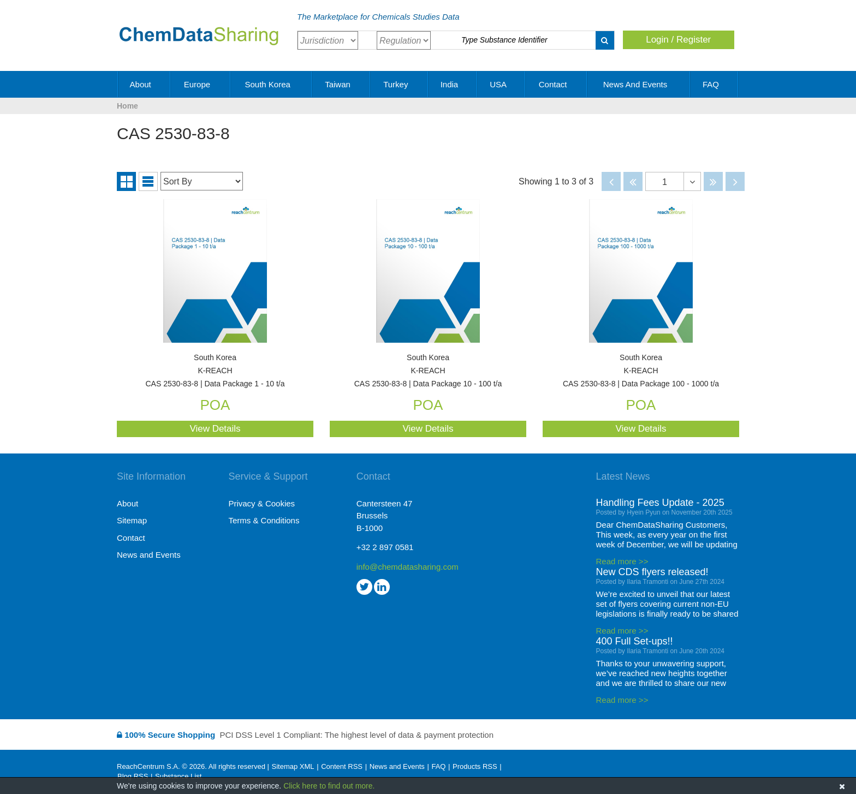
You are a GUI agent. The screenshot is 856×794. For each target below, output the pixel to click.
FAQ (715, 84)
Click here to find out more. (328, 785)
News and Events (639, 84)
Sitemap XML (292, 766)
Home (127, 106)
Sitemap (132, 520)
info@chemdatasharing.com (407, 566)
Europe (201, 84)
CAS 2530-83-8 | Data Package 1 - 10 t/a (215, 371)
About (144, 84)
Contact (557, 84)
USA (502, 84)
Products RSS (475, 766)
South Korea (271, 84)
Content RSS (341, 766)
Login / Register (678, 39)
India (453, 84)
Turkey (399, 84)
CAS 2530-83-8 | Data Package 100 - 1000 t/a (641, 371)
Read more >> (622, 561)
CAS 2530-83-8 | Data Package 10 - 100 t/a (428, 371)
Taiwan (341, 84)
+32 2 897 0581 (385, 547)
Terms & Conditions (263, 520)
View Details (214, 428)
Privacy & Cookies (261, 503)
